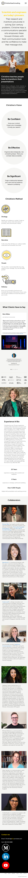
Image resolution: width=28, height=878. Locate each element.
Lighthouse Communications (11, 645)
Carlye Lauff (5, 602)
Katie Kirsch (5, 562)
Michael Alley (5, 524)
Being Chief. (21, 333)
